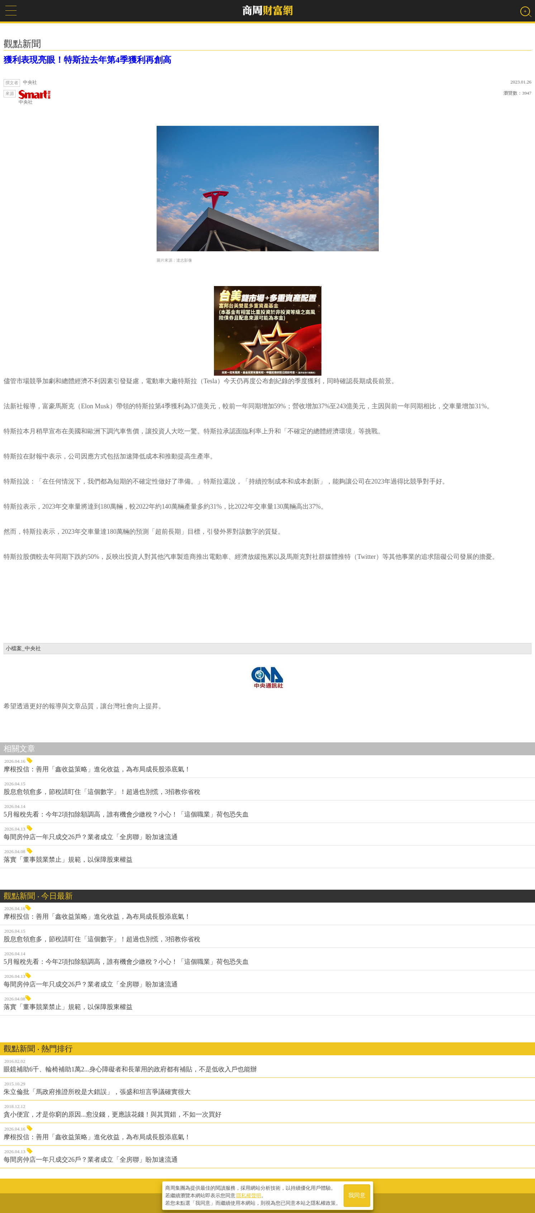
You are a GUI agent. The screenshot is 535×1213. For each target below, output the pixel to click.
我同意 (357, 1196)
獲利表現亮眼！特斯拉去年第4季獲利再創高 (87, 60)
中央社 (35, 97)
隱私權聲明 (248, 1195)
